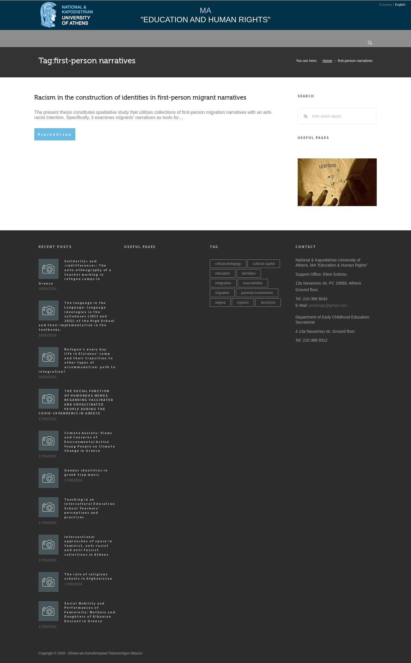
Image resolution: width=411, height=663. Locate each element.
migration (222, 293)
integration (223, 283)
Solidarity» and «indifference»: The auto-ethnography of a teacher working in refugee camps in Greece (75, 272)
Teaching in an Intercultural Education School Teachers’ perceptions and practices (89, 508)
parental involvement (257, 293)
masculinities (253, 283)
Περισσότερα (55, 134)
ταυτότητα (268, 303)
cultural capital (264, 264)
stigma (220, 303)
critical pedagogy (228, 264)
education (222, 273)
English (400, 4)
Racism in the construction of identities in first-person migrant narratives (140, 97)
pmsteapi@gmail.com (328, 305)
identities (248, 273)
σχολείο (243, 303)
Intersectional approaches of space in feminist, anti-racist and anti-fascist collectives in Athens (88, 546)
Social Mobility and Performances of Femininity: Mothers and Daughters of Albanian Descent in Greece (89, 612)
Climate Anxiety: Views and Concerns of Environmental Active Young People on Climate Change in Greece (89, 442)
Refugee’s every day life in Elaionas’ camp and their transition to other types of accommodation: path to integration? (77, 360)
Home (327, 61)
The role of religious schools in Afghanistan (88, 576)
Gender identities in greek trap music (86, 472)
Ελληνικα (385, 4)
